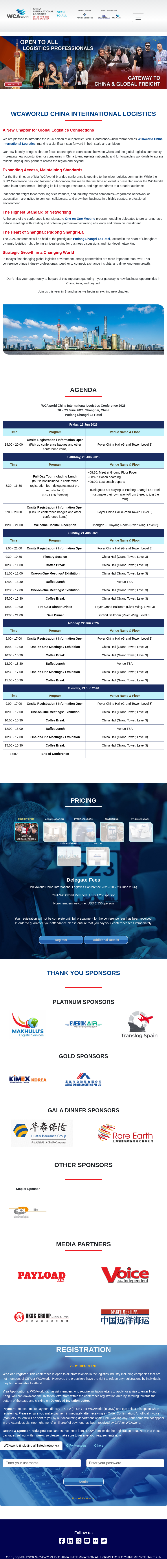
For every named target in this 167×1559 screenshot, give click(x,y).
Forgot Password (83, 1498)
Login (83, 1481)
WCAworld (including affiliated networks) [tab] (31, 1445)
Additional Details (106, 940)
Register (61, 940)
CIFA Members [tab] (76, 1445)
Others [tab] (98, 1445)
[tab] (26, 830)
